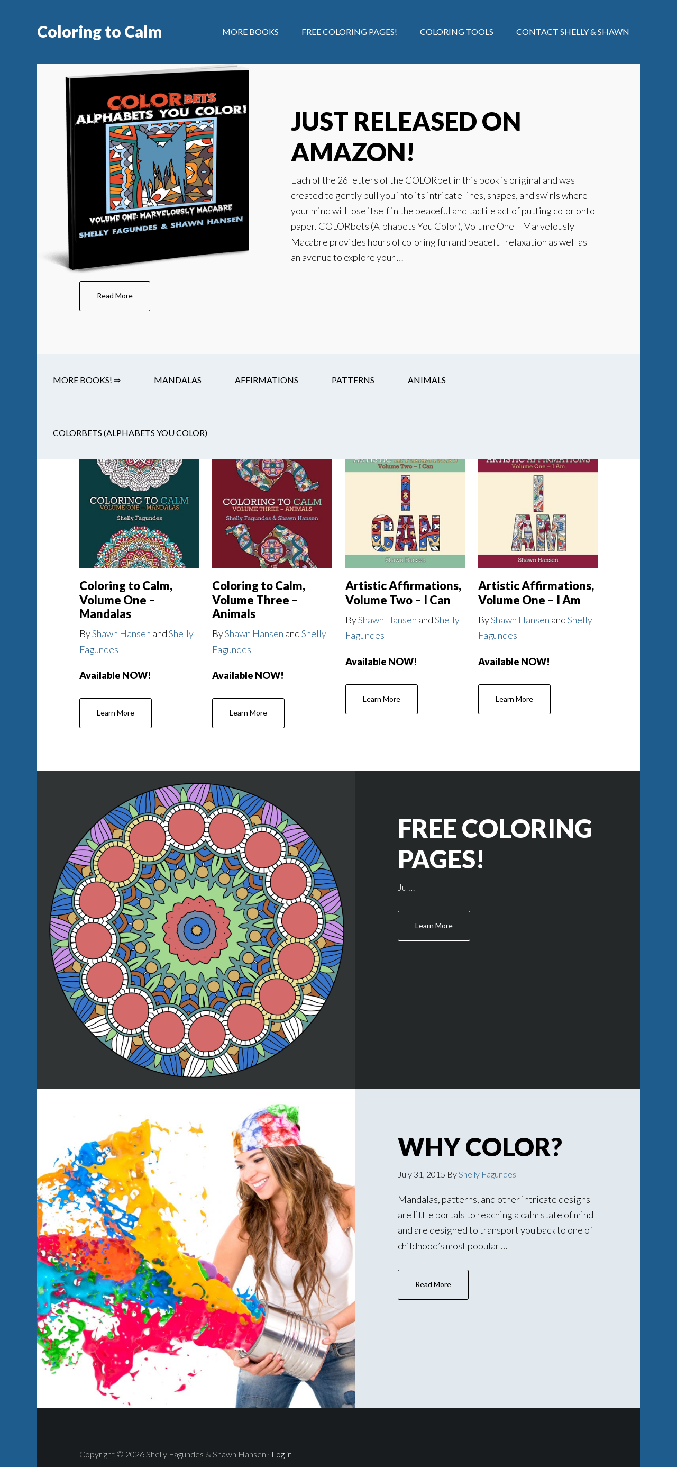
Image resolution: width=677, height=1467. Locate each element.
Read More (115, 295)
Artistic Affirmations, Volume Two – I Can (403, 592)
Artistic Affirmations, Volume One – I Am (536, 592)
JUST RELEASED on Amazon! (407, 136)
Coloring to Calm (99, 31)
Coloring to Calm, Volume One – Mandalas (125, 599)
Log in (281, 1420)
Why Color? (463, 1130)
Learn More (115, 712)
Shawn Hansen (121, 633)
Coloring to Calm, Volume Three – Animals (258, 599)
